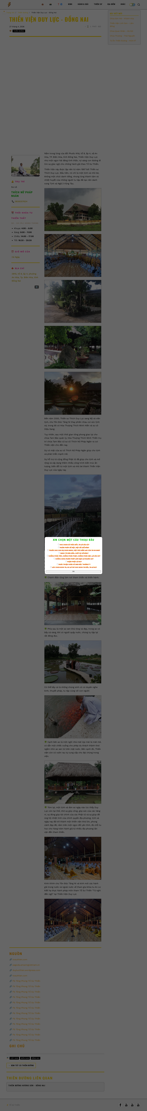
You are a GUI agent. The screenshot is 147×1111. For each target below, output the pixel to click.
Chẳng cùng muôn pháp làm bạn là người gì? (73, 559)
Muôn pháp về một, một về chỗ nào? (73, 548)
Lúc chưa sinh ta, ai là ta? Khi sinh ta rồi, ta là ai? (73, 567)
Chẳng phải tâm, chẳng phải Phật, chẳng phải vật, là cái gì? (73, 556)
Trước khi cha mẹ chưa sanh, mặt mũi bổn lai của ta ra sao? (73, 550)
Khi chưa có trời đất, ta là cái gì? (73, 545)
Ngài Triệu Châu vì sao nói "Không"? (73, 564)
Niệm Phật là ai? (73, 562)
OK (73, 571)
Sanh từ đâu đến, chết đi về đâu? (73, 553)
